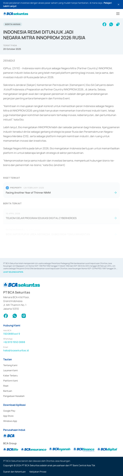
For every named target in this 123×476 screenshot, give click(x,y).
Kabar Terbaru (10, 375)
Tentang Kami (10, 365)
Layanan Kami (10, 370)
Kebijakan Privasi (37, 471)
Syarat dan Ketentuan (14, 471)
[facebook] (104, 24)
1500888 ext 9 (11, 333)
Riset (5, 385)
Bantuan (7, 390)
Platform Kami (10, 380)
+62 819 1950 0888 (14, 342)
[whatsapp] (111, 24)
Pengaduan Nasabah (14, 395)
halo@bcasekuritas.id (16, 350)
